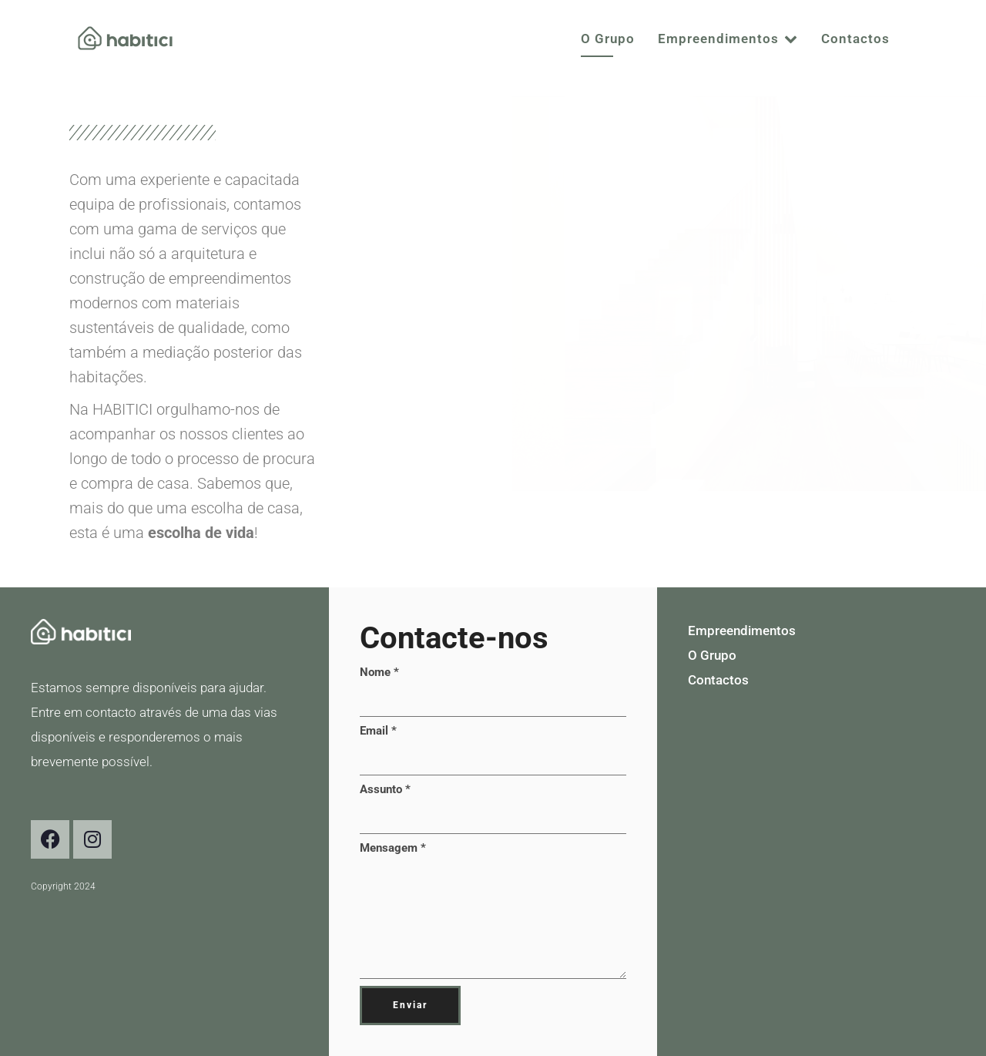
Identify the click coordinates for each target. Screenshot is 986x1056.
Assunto (385, 789)
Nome (379, 672)
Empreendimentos (728, 38)
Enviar (410, 1005)
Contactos (855, 38)
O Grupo (608, 38)
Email (378, 731)
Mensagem (393, 848)
